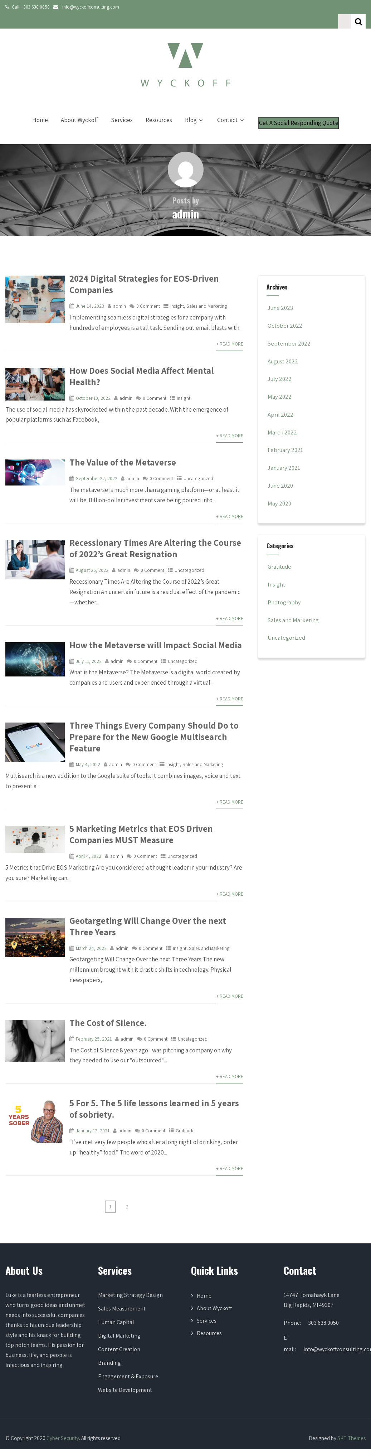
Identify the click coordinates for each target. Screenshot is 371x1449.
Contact (231, 106)
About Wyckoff (79, 106)
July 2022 (280, 364)
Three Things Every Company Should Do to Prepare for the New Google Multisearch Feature (150, 711)
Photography (284, 588)
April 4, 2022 (88, 830)
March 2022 (282, 418)
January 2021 (285, 453)
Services (122, 106)
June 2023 (281, 293)
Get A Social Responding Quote (298, 108)
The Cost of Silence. (107, 997)
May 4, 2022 (88, 738)
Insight (177, 291)
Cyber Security (63, 1412)
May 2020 (280, 489)
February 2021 (286, 435)
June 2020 (281, 471)
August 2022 (283, 347)
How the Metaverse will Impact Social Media (153, 619)
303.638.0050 (36, 7)
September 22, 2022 (96, 452)
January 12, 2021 (92, 1105)
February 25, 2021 (94, 1013)
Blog (194, 106)
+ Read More (229, 329)
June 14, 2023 (90, 291)
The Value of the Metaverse (120, 436)
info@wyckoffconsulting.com (88, 7)
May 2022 (280, 382)
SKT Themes (351, 1412)
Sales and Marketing (206, 291)
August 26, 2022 (92, 544)
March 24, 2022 (91, 922)
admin (119, 291)
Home (40, 106)
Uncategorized (198, 452)
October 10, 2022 (93, 372)
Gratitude (185, 1105)
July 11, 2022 (89, 635)
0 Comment (148, 291)
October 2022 (285, 311)
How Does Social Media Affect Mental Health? (154, 356)
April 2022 (281, 400)
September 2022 (290, 329)
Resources (159, 106)
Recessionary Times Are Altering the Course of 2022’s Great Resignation (152, 522)
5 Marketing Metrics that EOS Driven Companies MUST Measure (138, 808)
